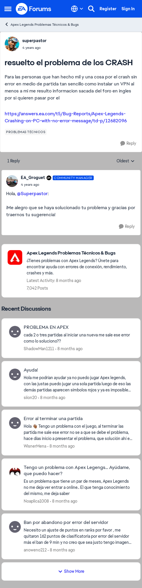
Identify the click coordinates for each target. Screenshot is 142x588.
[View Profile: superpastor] (12, 44)
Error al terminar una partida (53, 419)
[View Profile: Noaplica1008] (15, 472)
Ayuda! (31, 370)
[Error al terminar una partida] (78, 432)
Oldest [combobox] (126, 161)
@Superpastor (32, 193)
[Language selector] (77, 9)
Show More (71, 571)
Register (108, 8)
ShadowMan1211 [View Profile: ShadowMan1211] (39, 348)
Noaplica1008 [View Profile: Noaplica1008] (36, 501)
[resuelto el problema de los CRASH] (57, 184)
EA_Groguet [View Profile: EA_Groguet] (33, 177)
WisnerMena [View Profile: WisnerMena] (35, 446)
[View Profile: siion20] (15, 374)
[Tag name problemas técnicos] (26, 132)
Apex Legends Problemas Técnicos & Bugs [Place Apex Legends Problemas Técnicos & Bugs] (41, 24)
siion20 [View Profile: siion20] (30, 397)
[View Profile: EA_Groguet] (12, 181)
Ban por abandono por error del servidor (66, 522)
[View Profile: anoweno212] (15, 527)
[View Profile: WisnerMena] (15, 423)
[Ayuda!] (78, 383)
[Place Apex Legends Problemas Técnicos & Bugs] (80, 253)
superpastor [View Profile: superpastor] (34, 40)
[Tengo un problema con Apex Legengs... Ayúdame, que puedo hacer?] (78, 487)
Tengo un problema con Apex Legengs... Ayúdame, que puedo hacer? (77, 471)
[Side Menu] (7, 8)
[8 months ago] (69, 349)
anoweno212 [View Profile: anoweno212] (35, 550)
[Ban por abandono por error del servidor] (78, 536)
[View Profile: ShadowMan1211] (15, 332)
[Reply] (128, 143)
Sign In (128, 8)
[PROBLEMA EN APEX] (78, 338)
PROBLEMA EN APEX (46, 327)
